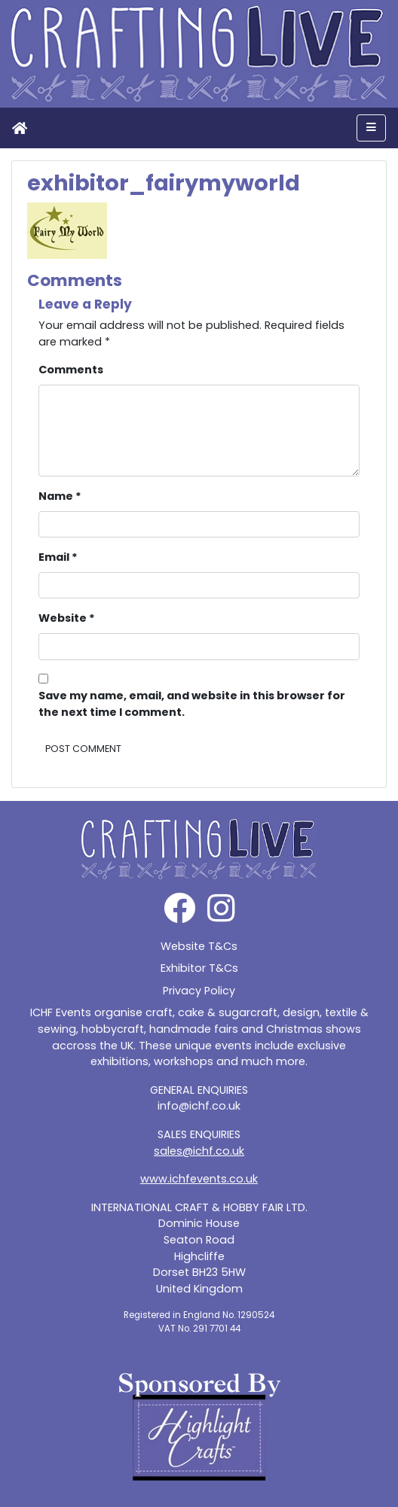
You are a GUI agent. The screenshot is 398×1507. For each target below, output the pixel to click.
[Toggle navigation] (371, 128)
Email (58, 557)
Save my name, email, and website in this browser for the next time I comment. (191, 704)
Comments (70, 369)
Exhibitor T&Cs (199, 968)
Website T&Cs (199, 946)
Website (66, 618)
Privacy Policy (199, 990)
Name (59, 496)
